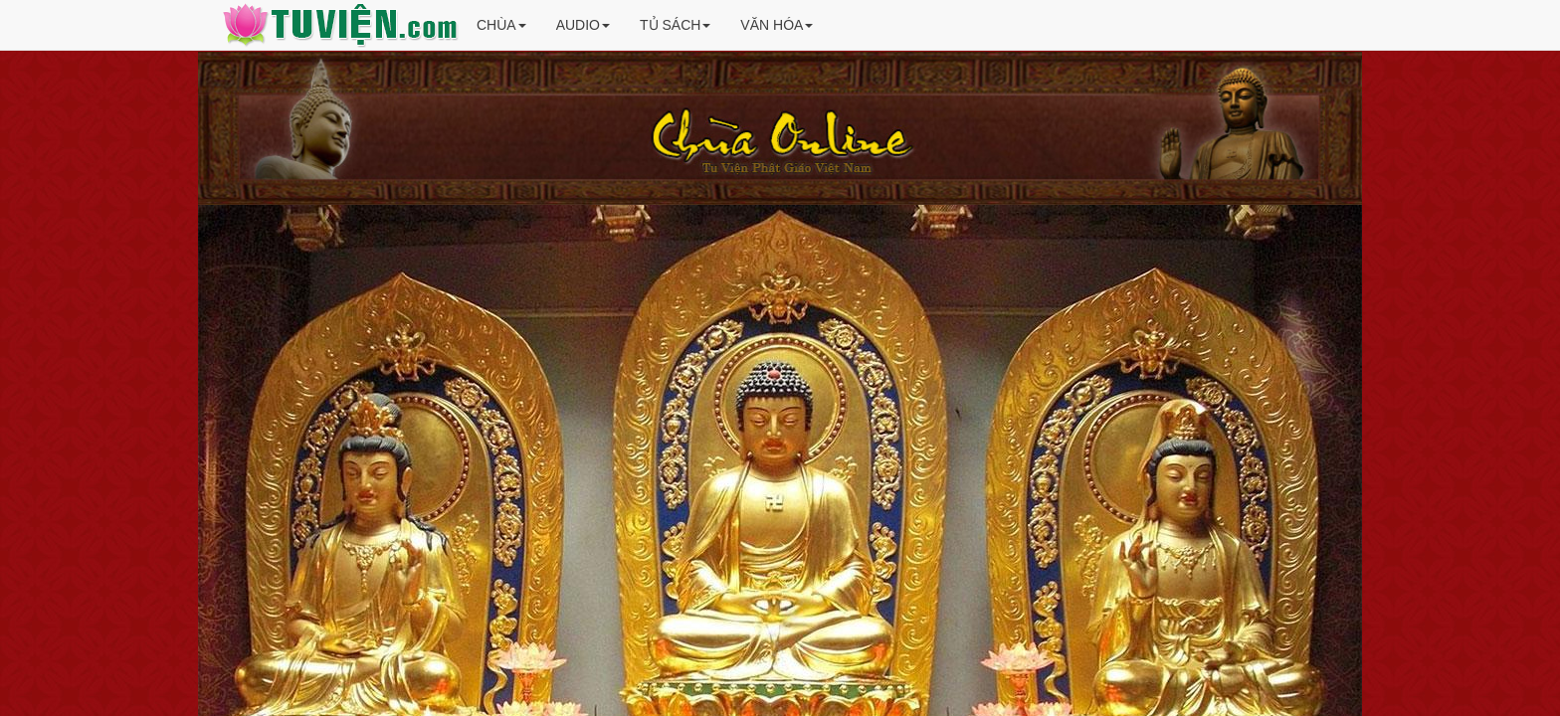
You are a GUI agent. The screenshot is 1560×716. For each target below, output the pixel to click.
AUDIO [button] (583, 25)
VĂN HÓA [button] (776, 25)
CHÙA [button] (501, 25)
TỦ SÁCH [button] (675, 25)
